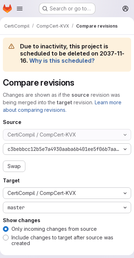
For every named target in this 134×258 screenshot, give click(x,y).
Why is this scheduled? (62, 60)
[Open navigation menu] (19, 8)
